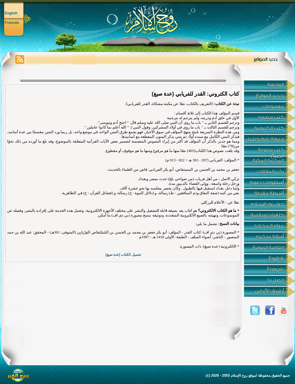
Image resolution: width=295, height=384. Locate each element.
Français (12, 23)
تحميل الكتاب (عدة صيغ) (123, 255)
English (11, 13)
